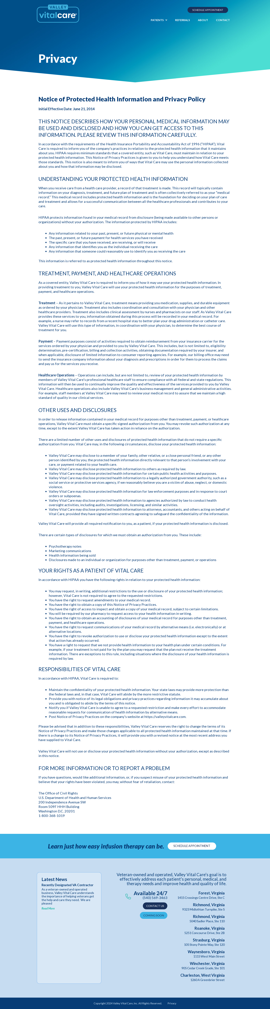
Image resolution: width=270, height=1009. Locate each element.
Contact (223, 20)
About (203, 20)
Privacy (172, 1003)
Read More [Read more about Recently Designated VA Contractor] (48, 912)
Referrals (182, 20)
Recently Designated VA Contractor (60, 887)
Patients (159, 20)
